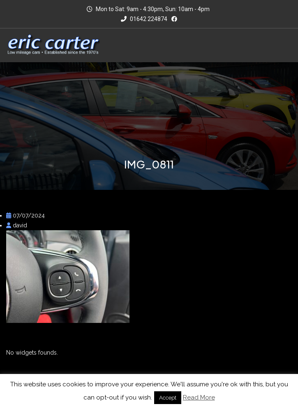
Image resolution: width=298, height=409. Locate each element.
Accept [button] (167, 398)
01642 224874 (144, 19)
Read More (199, 397)
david (16, 225)
